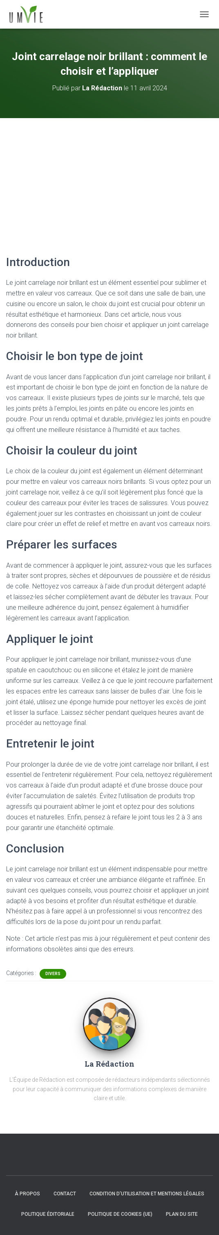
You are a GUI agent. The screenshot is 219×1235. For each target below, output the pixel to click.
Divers (52, 973)
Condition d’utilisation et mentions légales (146, 1194)
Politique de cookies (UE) (120, 1214)
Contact (65, 1194)
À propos (27, 1194)
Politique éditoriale (47, 1214)
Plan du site (182, 1214)
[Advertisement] (109, 179)
